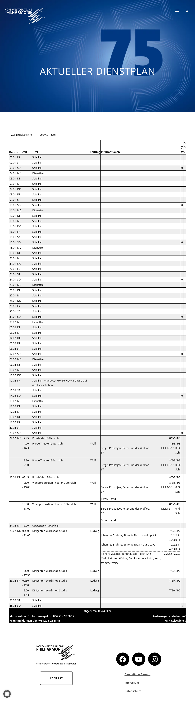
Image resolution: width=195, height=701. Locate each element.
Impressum (132, 682)
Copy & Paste (48, 134)
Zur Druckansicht (21, 134)
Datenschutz (133, 691)
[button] (7, 694)
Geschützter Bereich (137, 674)
